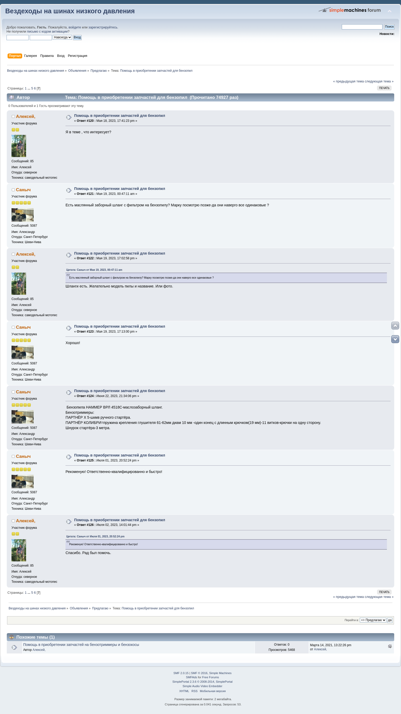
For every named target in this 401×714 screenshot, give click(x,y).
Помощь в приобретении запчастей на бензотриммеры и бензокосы (81, 645)
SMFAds (191, 677)
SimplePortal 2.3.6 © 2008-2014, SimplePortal (202, 681)
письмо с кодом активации (47, 31)
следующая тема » (379, 81)
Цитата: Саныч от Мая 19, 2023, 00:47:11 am (94, 269)
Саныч (23, 189)
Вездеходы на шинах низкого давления (70, 11)
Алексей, (25, 116)
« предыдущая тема (348, 81)
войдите (75, 27)
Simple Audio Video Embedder (202, 686)
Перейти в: (352, 620)
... (29, 88)
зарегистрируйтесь (102, 27)
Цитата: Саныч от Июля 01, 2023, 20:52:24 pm (95, 536)
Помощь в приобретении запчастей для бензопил (119, 115)
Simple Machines (220, 673)
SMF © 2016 (199, 673)
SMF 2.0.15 (181, 673)
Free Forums (210, 677)
